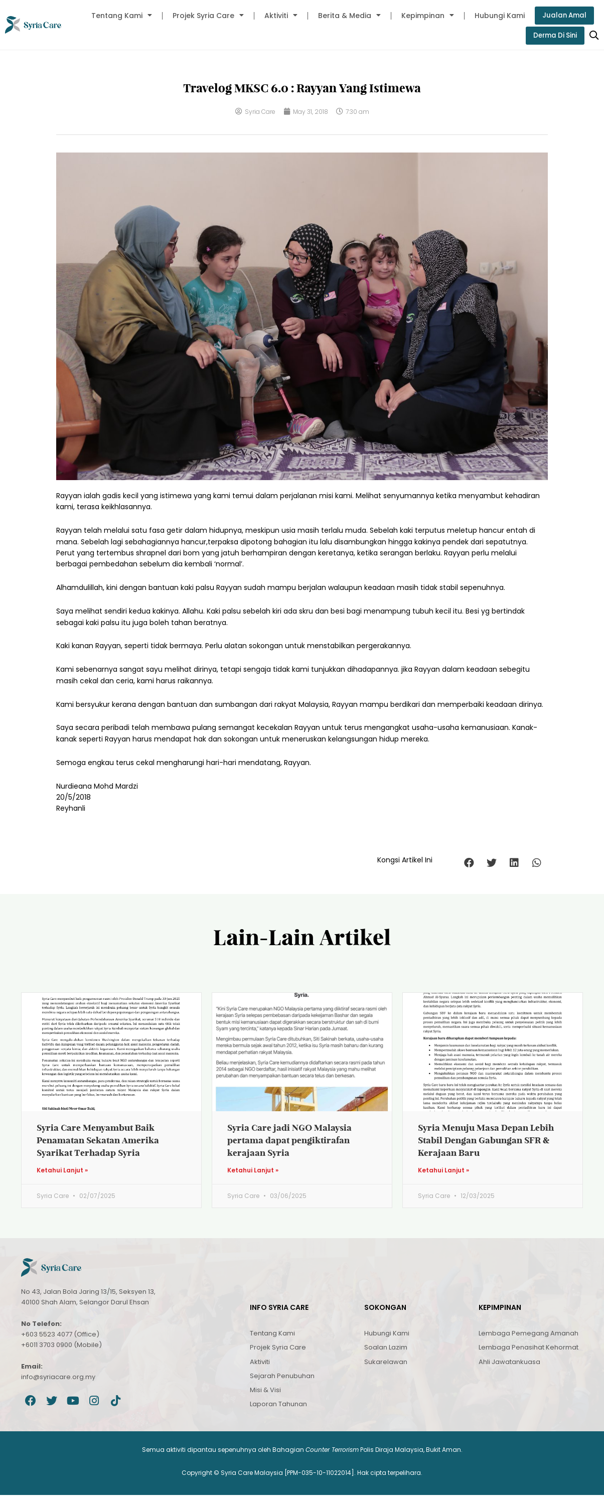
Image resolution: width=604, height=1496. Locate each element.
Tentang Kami (119, 15)
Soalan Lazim (385, 1348)
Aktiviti (278, 15)
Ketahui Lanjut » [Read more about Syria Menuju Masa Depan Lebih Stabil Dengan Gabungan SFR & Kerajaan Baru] (443, 1170)
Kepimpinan (425, 15)
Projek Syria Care (206, 15)
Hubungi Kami (498, 16)
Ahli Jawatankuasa (509, 1362)
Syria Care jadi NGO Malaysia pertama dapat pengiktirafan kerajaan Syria (289, 1140)
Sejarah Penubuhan (282, 1377)
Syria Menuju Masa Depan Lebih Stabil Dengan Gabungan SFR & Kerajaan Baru (486, 1140)
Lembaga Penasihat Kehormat (528, 1348)
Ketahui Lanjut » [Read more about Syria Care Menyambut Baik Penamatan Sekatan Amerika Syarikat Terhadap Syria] (62, 1170)
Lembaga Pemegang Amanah (528, 1334)
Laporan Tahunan (278, 1405)
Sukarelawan (385, 1362)
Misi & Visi (265, 1391)
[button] (469, 863)
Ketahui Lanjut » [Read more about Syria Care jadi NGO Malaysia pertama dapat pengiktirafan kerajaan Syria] (252, 1170)
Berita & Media (347, 15)
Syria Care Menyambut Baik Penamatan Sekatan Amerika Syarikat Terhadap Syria (98, 1140)
